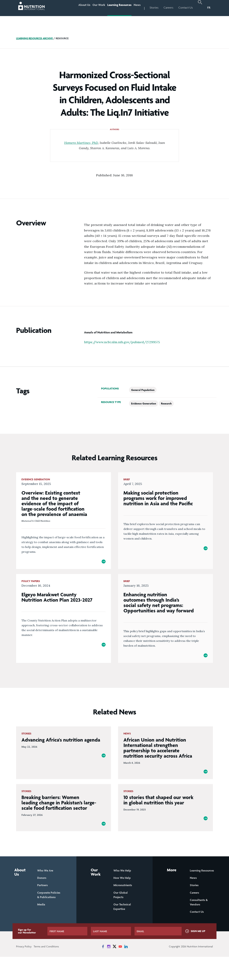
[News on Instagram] (109, 962)
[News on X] (114, 962)
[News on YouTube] (120, 962)
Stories (154, 7)
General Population (142, 390)
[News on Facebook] (103, 962)
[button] (200, 8)
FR (208, 7)
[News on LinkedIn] (126, 962)
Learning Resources (114, 7)
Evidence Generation (143, 403)
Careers (168, 7)
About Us (71, 7)
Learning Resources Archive (35, 38)
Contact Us (185, 7)
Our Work (89, 7)
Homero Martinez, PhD (81, 143)
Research (166, 403)
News (135, 7)
